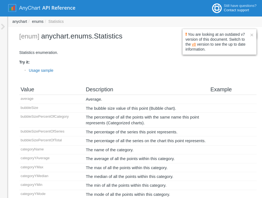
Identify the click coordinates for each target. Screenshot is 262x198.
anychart (93, 21)
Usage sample (33, 70)
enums (111, 21)
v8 (194, 44)
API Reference (58, 7)
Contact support (236, 10)
